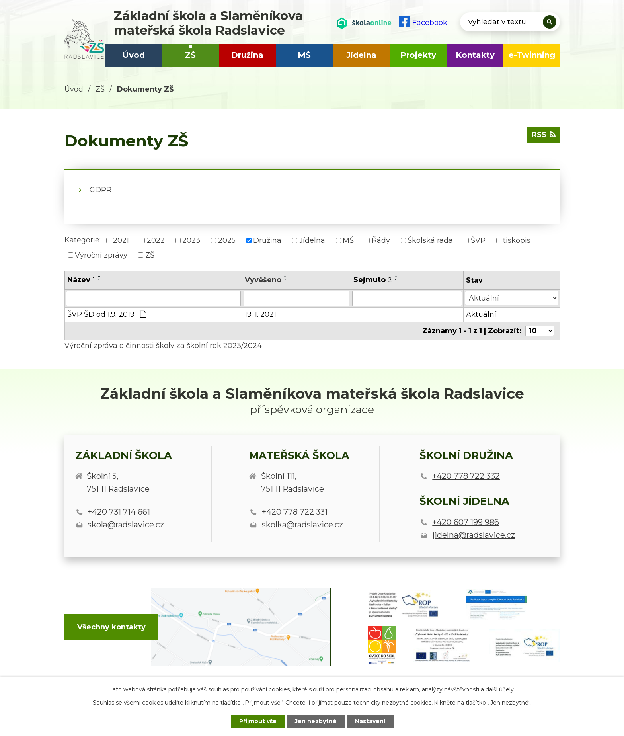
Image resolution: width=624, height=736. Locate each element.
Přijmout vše (258, 721)
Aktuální (481, 314)
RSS (544, 134)
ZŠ (190, 55)
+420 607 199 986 (465, 522)
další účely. (500, 689)
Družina (247, 55)
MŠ (304, 55)
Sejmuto (372, 279)
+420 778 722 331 (295, 512)
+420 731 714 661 (119, 512)
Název (81, 279)
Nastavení (370, 721)
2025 (227, 240)
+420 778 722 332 (466, 476)
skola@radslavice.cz (126, 524)
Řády (381, 240)
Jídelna (361, 55)
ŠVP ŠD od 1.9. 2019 (106, 314)
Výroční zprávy (101, 254)
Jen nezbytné (316, 721)
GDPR (100, 189)
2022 (156, 240)
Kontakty (475, 55)
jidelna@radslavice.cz (473, 535)
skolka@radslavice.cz (302, 524)
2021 (121, 240)
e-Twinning (532, 55)
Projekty (418, 55)
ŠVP (478, 240)
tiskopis (516, 240)
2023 (191, 240)
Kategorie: (82, 240)
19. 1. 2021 (260, 314)
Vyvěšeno (263, 279)
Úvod (133, 55)
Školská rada (430, 240)
